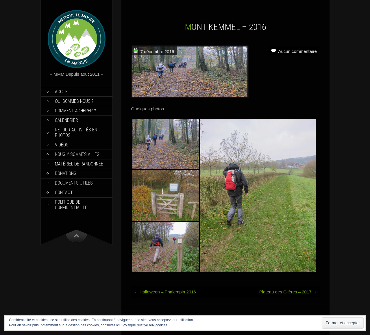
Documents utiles (74, 183)
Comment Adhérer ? (75, 110)
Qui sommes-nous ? (74, 101)
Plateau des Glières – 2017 (288, 291)
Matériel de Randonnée (79, 164)
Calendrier (66, 120)
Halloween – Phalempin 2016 (165, 291)
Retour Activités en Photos (76, 132)
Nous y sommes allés (77, 154)
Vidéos (62, 145)
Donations (65, 173)
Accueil (63, 91)
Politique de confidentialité (71, 204)
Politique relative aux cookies (145, 325)
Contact (64, 192)
